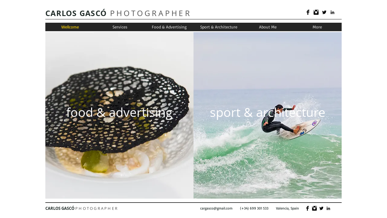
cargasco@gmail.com (216, 208)
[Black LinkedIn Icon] (332, 12)
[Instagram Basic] (316, 12)
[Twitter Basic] (324, 12)
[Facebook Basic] (308, 12)
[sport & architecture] (267, 112)
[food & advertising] (119, 112)
